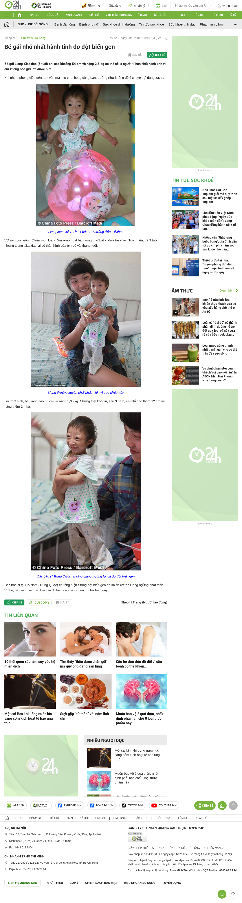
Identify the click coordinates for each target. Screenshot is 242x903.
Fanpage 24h (69, 805)
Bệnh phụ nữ (88, 24)
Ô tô (233, 15)
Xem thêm (227, 290)
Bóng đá (52, 15)
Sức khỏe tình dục (181, 24)
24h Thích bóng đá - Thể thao (126, 15)
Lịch (162, 5)
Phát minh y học (212, 24)
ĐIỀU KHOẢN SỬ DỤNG (140, 883)
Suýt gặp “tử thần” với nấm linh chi (84, 716)
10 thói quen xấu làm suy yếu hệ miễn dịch (29, 664)
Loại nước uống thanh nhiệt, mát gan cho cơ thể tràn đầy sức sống (219, 349)
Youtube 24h (164, 805)
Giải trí (94, 15)
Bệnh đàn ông (64, 24)
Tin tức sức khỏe (151, 24)
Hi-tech (179, 15)
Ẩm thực (182, 290)
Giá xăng (115, 5)
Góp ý (74, 883)
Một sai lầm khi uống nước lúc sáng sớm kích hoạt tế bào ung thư (28, 718)
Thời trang (163, 818)
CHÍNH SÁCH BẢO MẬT (101, 883)
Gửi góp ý (39, 602)
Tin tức (34, 15)
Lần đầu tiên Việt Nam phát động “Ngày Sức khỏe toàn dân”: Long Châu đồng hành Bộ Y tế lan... (219, 220)
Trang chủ (10, 38)
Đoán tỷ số (138, 5)
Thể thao (216, 15)
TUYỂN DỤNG (171, 883)
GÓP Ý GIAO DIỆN (13, 897)
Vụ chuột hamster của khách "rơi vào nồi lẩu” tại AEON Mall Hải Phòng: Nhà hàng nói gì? (220, 374)
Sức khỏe (160, 15)
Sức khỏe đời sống (33, 24)
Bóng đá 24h (101, 805)
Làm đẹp (184, 818)
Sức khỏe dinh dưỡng (119, 24)
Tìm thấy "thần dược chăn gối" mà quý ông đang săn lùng (83, 664)
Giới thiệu (55, 883)
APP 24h (15, 805)
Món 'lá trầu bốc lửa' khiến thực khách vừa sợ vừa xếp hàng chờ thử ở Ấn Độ (219, 305)
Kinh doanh (74, 15)
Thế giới (197, 15)
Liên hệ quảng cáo (22, 883)
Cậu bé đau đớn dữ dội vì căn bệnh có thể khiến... (139, 664)
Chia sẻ (160, 55)
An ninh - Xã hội (77, 818)
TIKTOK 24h (132, 805)
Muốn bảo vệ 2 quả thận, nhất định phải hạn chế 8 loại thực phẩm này (139, 718)
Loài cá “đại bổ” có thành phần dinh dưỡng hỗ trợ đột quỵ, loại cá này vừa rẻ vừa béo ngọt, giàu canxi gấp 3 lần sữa (219, 329)
